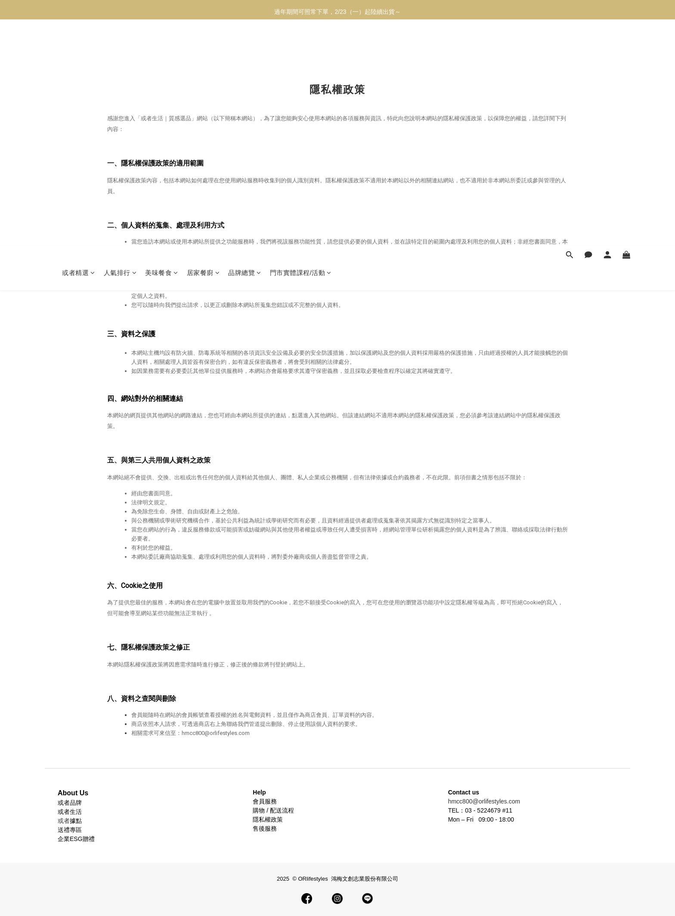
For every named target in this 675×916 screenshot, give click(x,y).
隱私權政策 (268, 819)
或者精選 (78, 46)
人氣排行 (120, 46)
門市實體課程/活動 (300, 46)
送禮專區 (70, 829)
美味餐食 (161, 46)
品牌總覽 (244, 46)
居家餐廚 (203, 46)
